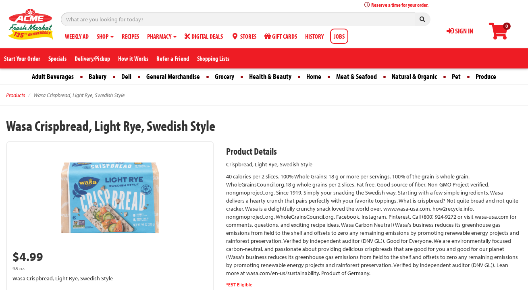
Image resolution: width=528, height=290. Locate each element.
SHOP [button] (105, 36)
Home (313, 76)
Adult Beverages (53, 76)
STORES (243, 36)
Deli (126, 76)
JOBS (339, 36)
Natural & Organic (414, 76)
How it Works (133, 58)
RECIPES (130, 36)
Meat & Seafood (356, 76)
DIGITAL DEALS (204, 36)
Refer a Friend (172, 58)
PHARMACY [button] (162, 36)
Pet (456, 76)
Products (15, 95)
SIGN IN (460, 30)
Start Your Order (22, 58)
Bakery (97, 76)
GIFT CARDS (280, 36)
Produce (486, 76)
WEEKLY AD (77, 36)
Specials (57, 58)
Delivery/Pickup (92, 58)
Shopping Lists (213, 58)
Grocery (224, 76)
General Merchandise (173, 76)
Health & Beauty (270, 76)
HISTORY (314, 36)
